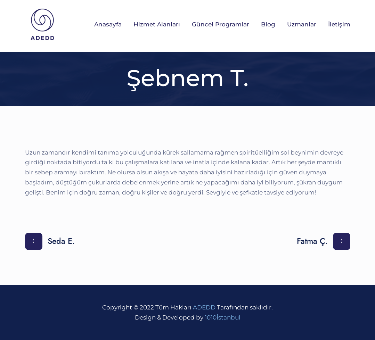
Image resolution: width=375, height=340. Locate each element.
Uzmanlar (301, 24)
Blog (268, 24)
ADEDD (204, 307)
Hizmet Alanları (156, 24)
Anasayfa (108, 24)
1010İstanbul (223, 317)
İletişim (339, 24)
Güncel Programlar (220, 24)
